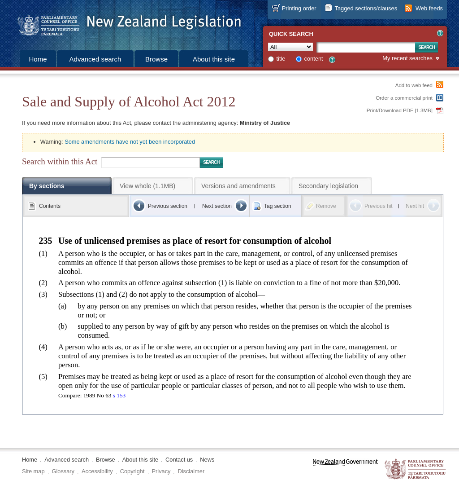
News (207, 459)
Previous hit (378, 206)
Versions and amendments (238, 185)
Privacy (161, 471)
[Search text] (365, 47)
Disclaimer (191, 471)
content (313, 58)
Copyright (132, 471)
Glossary (63, 471)
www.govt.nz (345, 469)
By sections (47, 185)
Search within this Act (59, 161)
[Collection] (290, 47)
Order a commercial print (404, 98)
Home (38, 59)
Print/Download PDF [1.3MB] (400, 110)
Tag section (277, 206)
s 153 (119, 395)
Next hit (415, 206)
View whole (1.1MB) (147, 185)
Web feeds (429, 8)
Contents (50, 206)
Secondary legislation (328, 185)
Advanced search (95, 59)
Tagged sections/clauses (366, 8)
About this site (214, 59)
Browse (156, 59)
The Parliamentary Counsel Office (415, 469)
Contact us (179, 459)
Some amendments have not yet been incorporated (130, 141)
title (281, 58)
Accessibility (97, 471)
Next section (217, 206)
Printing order (299, 8)
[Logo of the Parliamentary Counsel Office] (125, 22)
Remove (326, 206)
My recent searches (407, 59)
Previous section (167, 206)
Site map (33, 471)
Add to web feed (414, 85)
